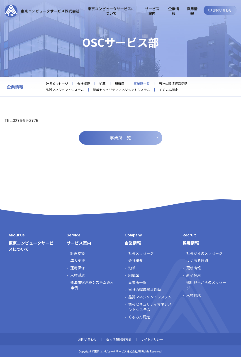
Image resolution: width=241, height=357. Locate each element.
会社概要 (83, 83)
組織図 (119, 83)
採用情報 (191, 243)
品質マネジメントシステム (65, 90)
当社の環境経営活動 (173, 83)
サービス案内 (79, 243)
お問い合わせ (87, 339)
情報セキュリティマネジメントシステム (121, 90)
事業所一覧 (120, 138)
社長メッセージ (57, 83)
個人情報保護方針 (119, 339)
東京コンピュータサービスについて (31, 246)
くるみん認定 (168, 90)
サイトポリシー (152, 339)
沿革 (102, 83)
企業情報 (15, 86)
